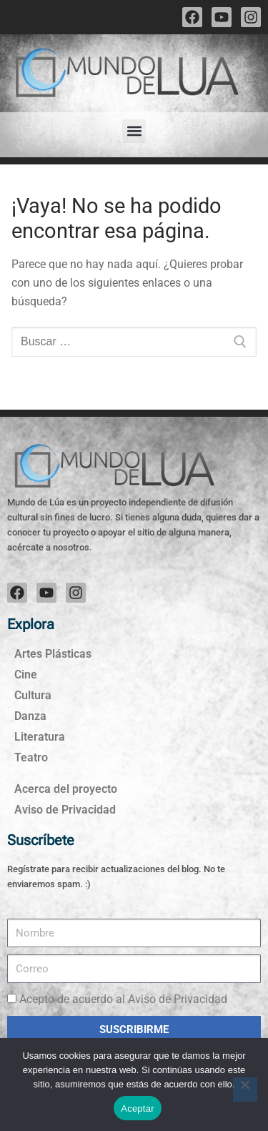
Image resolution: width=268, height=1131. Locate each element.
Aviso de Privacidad (65, 809)
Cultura (32, 695)
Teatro (31, 757)
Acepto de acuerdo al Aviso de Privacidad (123, 999)
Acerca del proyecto (65, 789)
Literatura (39, 737)
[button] (134, 131)
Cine (25, 674)
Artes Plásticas (52, 654)
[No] (245, 1089)
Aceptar (137, 1108)
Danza (30, 716)
